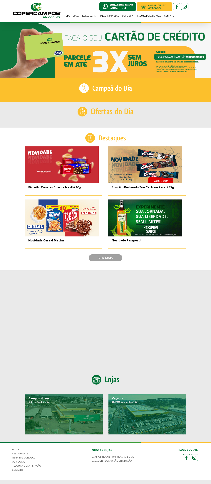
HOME (67, 15)
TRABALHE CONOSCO (108, 15)
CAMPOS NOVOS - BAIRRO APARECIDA (113, 456)
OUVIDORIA (127, 15)
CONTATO (169, 15)
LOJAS (76, 15)
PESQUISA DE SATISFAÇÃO (148, 15)
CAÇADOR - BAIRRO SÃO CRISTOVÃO (112, 460)
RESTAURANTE (88, 15)
